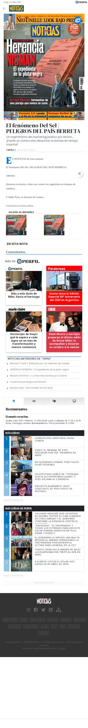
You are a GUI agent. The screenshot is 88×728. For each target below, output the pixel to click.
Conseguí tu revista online (19, 205)
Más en (22, 261)
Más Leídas (12, 433)
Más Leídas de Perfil (18, 508)
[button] (79, 173)
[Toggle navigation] (4, 8)
